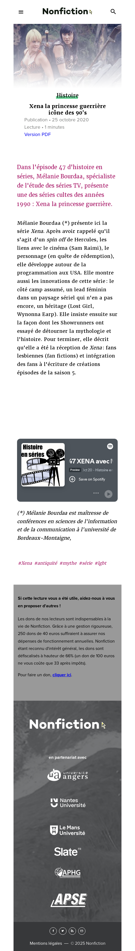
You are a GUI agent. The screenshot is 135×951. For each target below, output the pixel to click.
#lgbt (100, 563)
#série (85, 563)
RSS (72, 931)
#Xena (25, 563)
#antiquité (45, 563)
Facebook (53, 931)
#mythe (68, 563)
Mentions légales (46, 943)
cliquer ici (61, 675)
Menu (21, 12)
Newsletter (81, 931)
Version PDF (37, 134)
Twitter (62, 931)
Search (114, 12)
